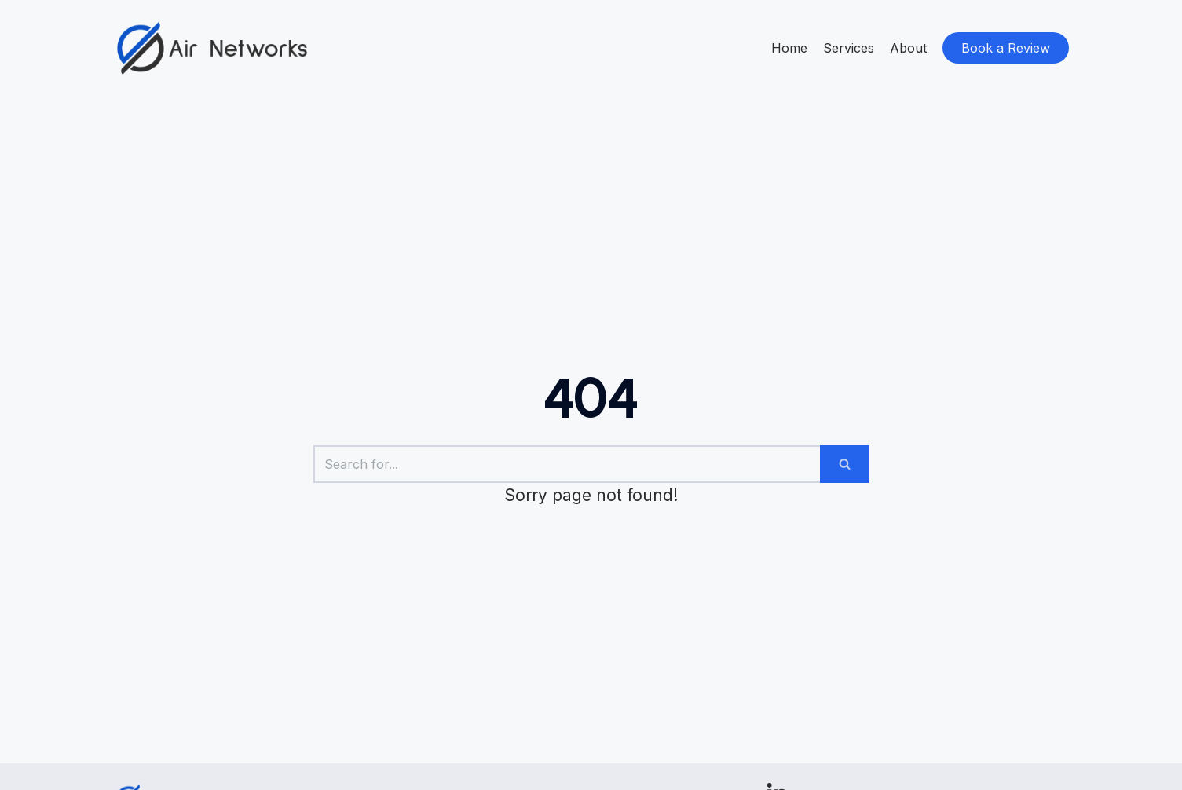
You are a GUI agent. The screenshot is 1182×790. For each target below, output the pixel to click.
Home (789, 48)
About (908, 48)
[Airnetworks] (212, 48)
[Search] (566, 464)
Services (848, 48)
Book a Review (1005, 48)
